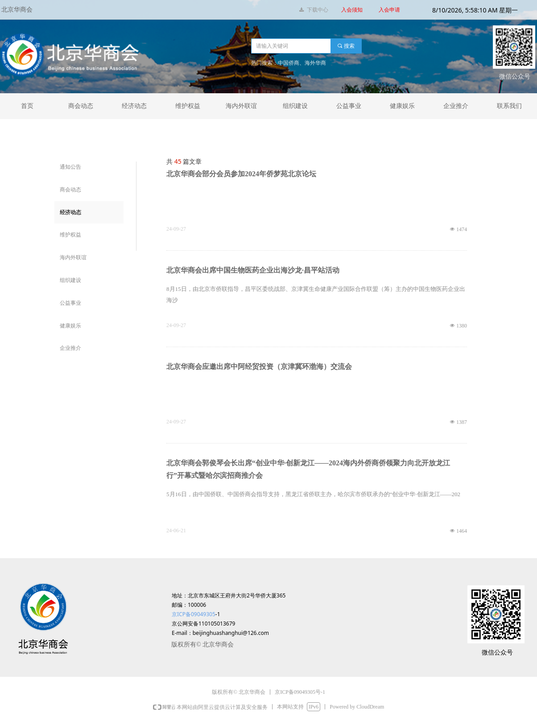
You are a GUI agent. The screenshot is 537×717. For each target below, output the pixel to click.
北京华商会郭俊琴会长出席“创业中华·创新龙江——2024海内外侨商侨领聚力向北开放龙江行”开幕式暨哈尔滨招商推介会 (308, 469)
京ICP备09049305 (193, 614)
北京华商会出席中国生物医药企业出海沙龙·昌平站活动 (252, 270)
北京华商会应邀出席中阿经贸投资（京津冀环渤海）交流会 (259, 366)
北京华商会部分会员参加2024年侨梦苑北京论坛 (241, 174)
